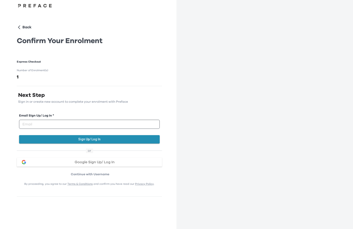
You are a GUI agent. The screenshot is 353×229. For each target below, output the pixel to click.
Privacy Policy (144, 184)
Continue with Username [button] (90, 174)
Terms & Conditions (80, 184)
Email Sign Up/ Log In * (36, 115)
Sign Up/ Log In (89, 139)
